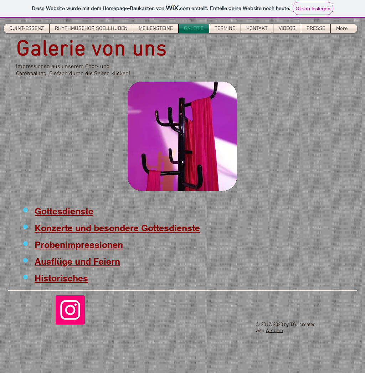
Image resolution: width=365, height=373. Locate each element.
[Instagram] (70, 310)
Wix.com (274, 331)
